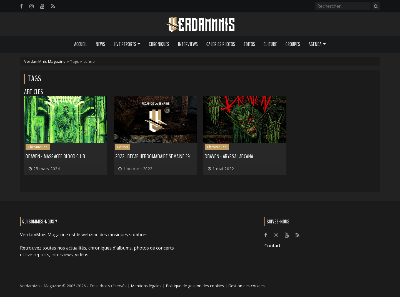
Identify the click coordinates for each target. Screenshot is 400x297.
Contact (272, 246)
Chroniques (159, 44)
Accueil (80, 44)
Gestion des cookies (246, 285)
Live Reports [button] (125, 44)
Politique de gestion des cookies (195, 285)
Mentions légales (146, 285)
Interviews (188, 44)
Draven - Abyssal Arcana (229, 156)
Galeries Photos (220, 44)
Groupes (293, 44)
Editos (249, 44)
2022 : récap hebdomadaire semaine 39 (152, 156)
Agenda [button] (315, 44)
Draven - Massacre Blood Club (55, 156)
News (100, 44)
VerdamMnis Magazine (45, 61)
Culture (270, 44)
